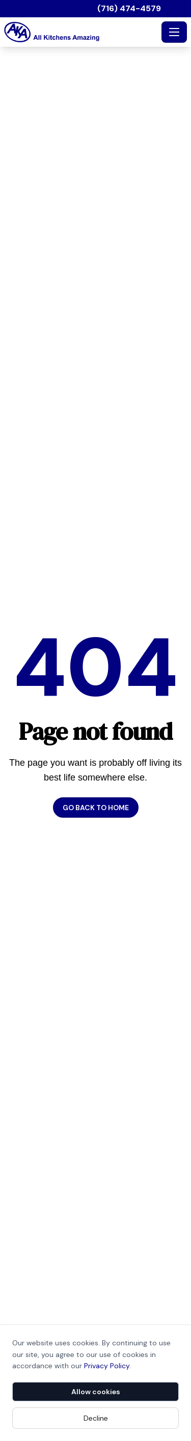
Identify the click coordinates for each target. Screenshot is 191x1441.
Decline (96, 1418)
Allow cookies (95, 1391)
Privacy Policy (106, 1365)
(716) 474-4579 (129, 8)
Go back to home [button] (96, 807)
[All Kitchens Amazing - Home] (80, 32)
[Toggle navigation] (174, 32)
